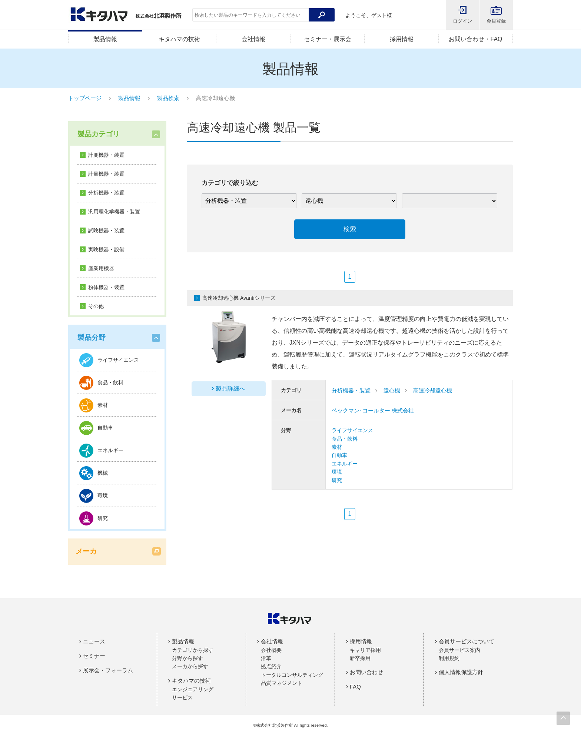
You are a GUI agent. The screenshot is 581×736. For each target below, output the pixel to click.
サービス (182, 697)
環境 (337, 472)
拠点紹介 (271, 666)
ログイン (462, 21)
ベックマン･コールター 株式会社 (373, 410)
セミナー (94, 656)
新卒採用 (360, 658)
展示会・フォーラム (108, 670)
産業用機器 (101, 268)
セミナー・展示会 (327, 39)
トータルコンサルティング (292, 675)
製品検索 (168, 98)
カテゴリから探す (192, 650)
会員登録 (496, 21)
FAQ (355, 686)
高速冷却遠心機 (432, 390)
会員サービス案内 (459, 650)
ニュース (94, 641)
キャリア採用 (365, 650)
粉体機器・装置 (106, 287)
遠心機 (392, 390)
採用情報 (402, 39)
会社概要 (271, 650)
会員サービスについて (466, 641)
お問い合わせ (366, 672)
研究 (337, 480)
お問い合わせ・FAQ (475, 39)
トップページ (85, 98)
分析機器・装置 (106, 193)
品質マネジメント (281, 683)
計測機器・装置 (106, 155)
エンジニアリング (192, 689)
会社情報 (253, 39)
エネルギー (345, 464)
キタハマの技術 (179, 39)
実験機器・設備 (106, 249)
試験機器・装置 (106, 230)
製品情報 (105, 39)
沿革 (266, 658)
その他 (96, 306)
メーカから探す (190, 666)
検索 (349, 229)
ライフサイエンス (352, 430)
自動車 (339, 455)
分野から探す (187, 658)
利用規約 (449, 658)
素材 (337, 447)
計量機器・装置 (106, 174)
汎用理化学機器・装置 (114, 212)
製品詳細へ (230, 388)
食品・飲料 (345, 439)
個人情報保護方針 (461, 672)
